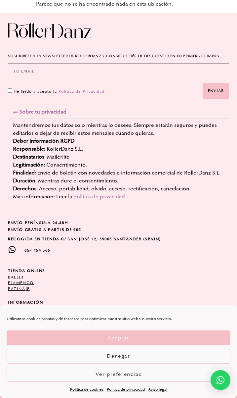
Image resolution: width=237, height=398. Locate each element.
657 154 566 (37, 250)
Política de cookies (86, 389)
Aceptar (118, 338)
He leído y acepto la (59, 91)
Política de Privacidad (81, 91)
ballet (16, 277)
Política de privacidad (126, 389)
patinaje (19, 288)
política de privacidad (99, 196)
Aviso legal (157, 389)
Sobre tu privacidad (42, 112)
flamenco (21, 282)
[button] (118, 112)
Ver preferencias (119, 374)
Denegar (118, 356)
